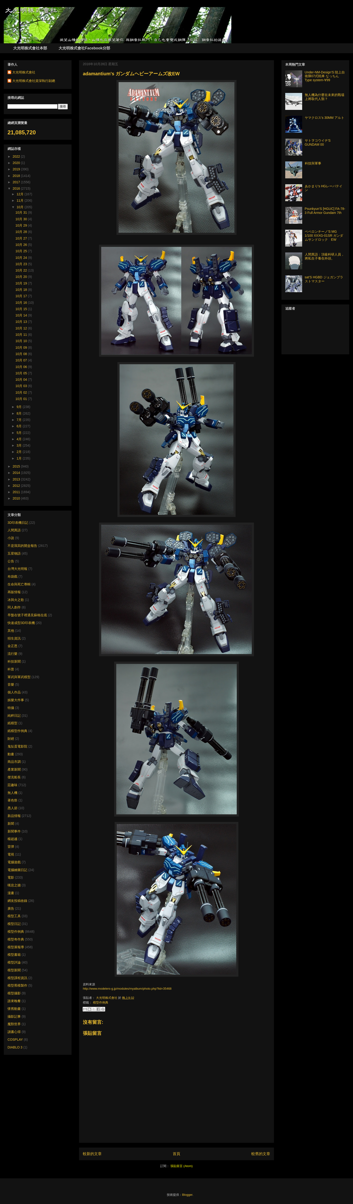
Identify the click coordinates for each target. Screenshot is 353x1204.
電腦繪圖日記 (17, 870)
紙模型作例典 (17, 731)
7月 (19, 420)
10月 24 (22, 258)
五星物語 (14, 553)
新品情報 (14, 816)
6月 (19, 426)
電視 (11, 854)
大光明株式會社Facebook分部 (84, 48)
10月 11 (22, 334)
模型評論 (14, 962)
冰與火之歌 (16, 600)
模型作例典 (100, 1002)
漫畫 (11, 893)
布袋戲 (12, 576)
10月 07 (22, 360)
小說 (11, 538)
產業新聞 (14, 769)
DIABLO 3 (15, 1047)
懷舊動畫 (14, 1009)
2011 (17, 492)
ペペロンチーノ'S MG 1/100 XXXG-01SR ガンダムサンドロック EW (324, 235)
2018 (17, 176)
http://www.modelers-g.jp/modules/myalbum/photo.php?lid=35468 (127, 988)
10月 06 (22, 367)
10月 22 (22, 270)
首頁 (176, 1154)
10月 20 (22, 277)
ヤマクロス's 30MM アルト (324, 118)
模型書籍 (14, 954)
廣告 (11, 908)
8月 (19, 413)
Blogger (187, 1194)
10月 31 (22, 212)
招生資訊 (14, 638)
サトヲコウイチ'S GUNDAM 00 (318, 142)
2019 (17, 169)
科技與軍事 (313, 163)
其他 (11, 630)
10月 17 (22, 296)
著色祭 (12, 800)
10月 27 (22, 238)
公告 (11, 561)
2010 (17, 498)
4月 (19, 439)
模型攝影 (14, 993)
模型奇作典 (16, 939)
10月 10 (22, 341)
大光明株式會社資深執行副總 (33, 81)
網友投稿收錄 (17, 901)
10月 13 (22, 322)
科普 (11, 669)
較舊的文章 (260, 1154)
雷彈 (11, 846)
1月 (19, 458)
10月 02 (22, 392)
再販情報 (14, 592)
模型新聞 (14, 970)
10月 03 (22, 386)
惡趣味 (12, 785)
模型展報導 (16, 947)
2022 (17, 156)
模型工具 (14, 916)
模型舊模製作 (17, 985)
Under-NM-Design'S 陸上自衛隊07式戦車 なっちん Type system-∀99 (325, 76)
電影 (11, 877)
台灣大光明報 (17, 569)
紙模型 (12, 723)
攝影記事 (14, 1016)
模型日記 (14, 924)
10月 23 (22, 264)
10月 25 (22, 251)
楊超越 (12, 839)
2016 (17, 188)
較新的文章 (92, 1154)
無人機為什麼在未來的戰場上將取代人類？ (324, 97)
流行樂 (12, 654)
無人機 (12, 793)
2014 (17, 473)
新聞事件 (14, 831)
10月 (20, 207)
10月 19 (22, 283)
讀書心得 (14, 1032)
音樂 (11, 684)
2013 (17, 479)
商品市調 (14, 762)
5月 (19, 433)
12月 (20, 194)
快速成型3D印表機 (21, 623)
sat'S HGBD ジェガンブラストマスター (324, 279)
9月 (19, 407)
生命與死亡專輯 (19, 584)
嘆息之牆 (14, 885)
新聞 (11, 823)
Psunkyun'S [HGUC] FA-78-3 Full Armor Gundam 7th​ (325, 211)
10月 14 (22, 315)
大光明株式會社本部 (30, 48)
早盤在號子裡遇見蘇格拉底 (27, 615)
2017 (17, 182)
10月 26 (22, 245)
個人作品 (14, 692)
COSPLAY (15, 1039)
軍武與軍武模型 (19, 677)
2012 (17, 486)
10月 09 (22, 347)
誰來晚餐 (14, 1001)
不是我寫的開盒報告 (22, 546)
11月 (20, 200)
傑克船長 (14, 777)
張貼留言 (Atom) (181, 1166)
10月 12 (22, 328)
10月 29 (22, 225)
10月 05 (22, 373)
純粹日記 (14, 715)
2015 (17, 466)
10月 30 (22, 219)
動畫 (11, 754)
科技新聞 (14, 661)
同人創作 (14, 607)
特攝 (11, 708)
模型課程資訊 (17, 978)
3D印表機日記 (18, 522)
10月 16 (22, 302)
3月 (19, 445)
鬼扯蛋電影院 (17, 746)
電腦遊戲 (14, 862)
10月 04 (22, 379)
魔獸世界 (14, 1024)
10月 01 (22, 399)
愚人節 (12, 808)
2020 (17, 163)
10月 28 (22, 232)
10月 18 (22, 290)
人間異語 (14, 530)
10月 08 (22, 354)
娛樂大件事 (16, 700)
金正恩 (12, 646)
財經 (11, 738)
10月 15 (22, 309)
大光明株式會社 (107, 998)
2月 (19, 452)
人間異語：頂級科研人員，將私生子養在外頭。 (324, 256)
